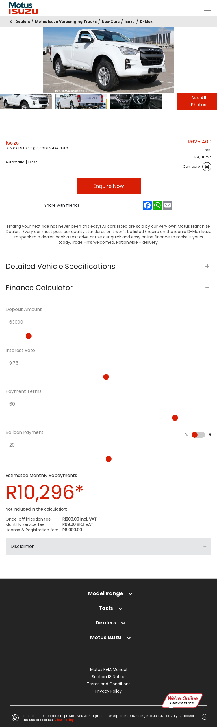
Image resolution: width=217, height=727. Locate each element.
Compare (197, 166)
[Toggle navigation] (207, 8)
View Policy (64, 719)
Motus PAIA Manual (108, 669)
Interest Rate (20, 350)
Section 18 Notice (108, 677)
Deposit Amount (24, 309)
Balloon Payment (25, 432)
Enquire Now (108, 186)
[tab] (108, 269)
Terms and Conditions (109, 684)
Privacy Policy (108, 691)
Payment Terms (24, 391)
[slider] (29, 336)
